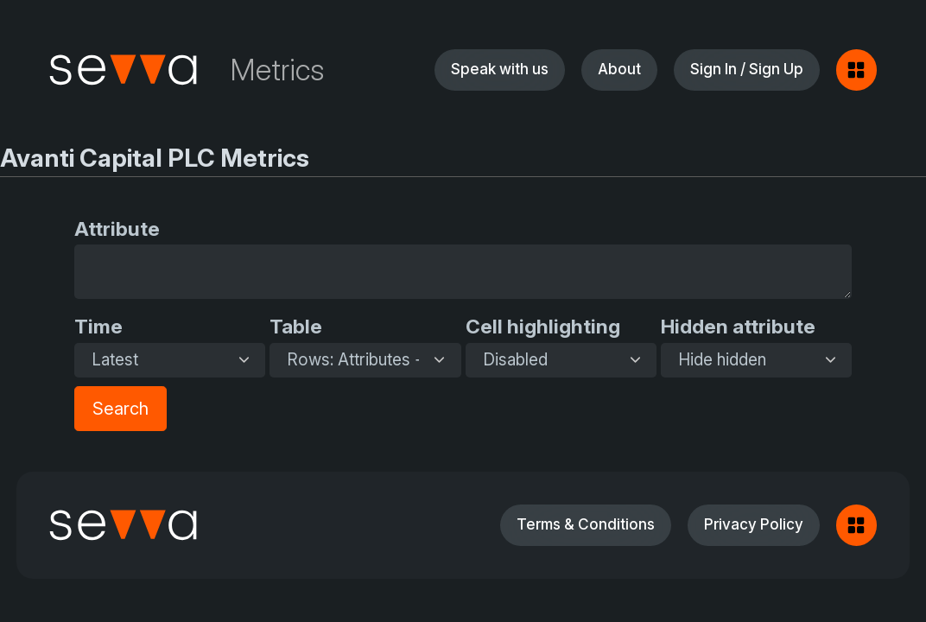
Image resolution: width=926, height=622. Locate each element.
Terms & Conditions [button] (586, 524)
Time (98, 326)
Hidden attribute (738, 326)
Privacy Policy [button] (753, 524)
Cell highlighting (543, 326)
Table (296, 326)
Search (120, 408)
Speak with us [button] (500, 69)
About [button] (619, 69)
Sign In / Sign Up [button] (746, 69)
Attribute (117, 228)
